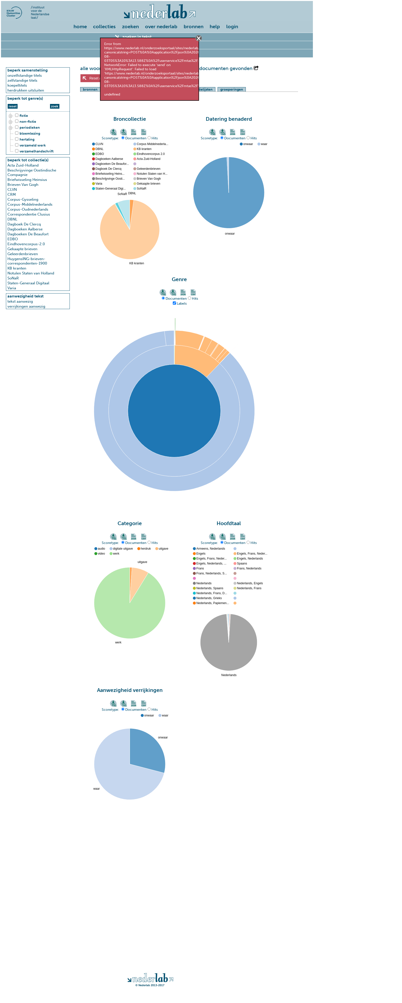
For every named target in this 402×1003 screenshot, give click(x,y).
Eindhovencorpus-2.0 (26, 244)
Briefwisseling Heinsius (27, 179)
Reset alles (97, 78)
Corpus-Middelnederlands (29, 204)
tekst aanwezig (20, 301)
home (80, 26)
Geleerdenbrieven (22, 254)
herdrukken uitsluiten (25, 90)
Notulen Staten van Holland (30, 273)
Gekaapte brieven (22, 249)
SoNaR (13, 278)
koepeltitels (17, 85)
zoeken (130, 26)
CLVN (12, 189)
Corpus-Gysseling (22, 199)
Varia (11, 288)
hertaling (24, 140)
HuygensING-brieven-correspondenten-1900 (27, 261)
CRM (11, 194)
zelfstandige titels (22, 80)
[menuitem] (81, 27)
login (232, 26)
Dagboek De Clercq (24, 224)
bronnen (193, 26)
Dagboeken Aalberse (25, 229)
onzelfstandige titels (24, 75)
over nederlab (161, 26)
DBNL (12, 219)
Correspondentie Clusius (28, 214)
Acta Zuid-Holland (23, 165)
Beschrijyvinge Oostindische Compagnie (31, 172)
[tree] (38, 133)
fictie (21, 116)
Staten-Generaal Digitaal (28, 283)
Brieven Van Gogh (22, 184)
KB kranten (16, 268)
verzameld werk (30, 145)
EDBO (12, 239)
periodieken (27, 128)
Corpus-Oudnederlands (27, 209)
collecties (104, 26)
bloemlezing (27, 134)
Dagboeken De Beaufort (28, 234)
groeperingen (231, 89)
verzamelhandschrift (33, 151)
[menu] (157, 25)
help (215, 26)
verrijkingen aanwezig (26, 306)
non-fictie (25, 122)
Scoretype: (111, 138)
